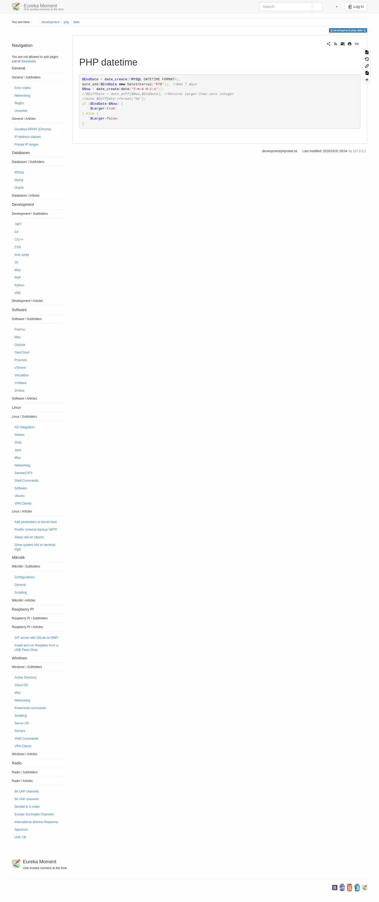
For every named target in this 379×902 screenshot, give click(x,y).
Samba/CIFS (23, 473)
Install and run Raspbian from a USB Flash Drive (36, 648)
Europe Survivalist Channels (34, 814)
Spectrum (21, 829)
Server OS (21, 723)
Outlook (19, 345)
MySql (18, 180)
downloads (28, 61)
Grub (17, 442)
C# (16, 232)
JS (16, 262)
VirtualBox (21, 375)
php (66, 22)
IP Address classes (27, 137)
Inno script (21, 255)
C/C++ (18, 239)
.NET (18, 224)
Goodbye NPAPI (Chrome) (32, 129)
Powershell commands (30, 708)
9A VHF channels (26, 799)
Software (20, 488)
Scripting (20, 592)
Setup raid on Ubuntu (29, 537)
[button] (334, 6)
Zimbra (19, 390)
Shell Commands (26, 480)
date (76, 22)
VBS (17, 293)
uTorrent (20, 368)
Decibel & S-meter (27, 807)
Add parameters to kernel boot (35, 522)
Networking (22, 95)
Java (17, 450)
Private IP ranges (26, 144)
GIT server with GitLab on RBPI (36, 638)
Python (19, 285)
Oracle (19, 188)
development (50, 22)
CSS (17, 247)
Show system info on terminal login (34, 547)
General (20, 585)
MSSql (19, 172)
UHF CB (20, 837)
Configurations (24, 577)
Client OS (21, 685)
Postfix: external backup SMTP (35, 529)
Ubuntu (19, 496)
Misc (17, 270)
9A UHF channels (26, 791)
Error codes (22, 88)
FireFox (19, 329)
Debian (19, 435)
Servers (19, 731)
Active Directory (25, 677)
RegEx (19, 103)
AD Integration (24, 427)
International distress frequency (36, 822)
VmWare (20, 383)
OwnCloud (21, 352)
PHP (17, 278)
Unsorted (20, 111)
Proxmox (20, 360)
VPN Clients (22, 503)
